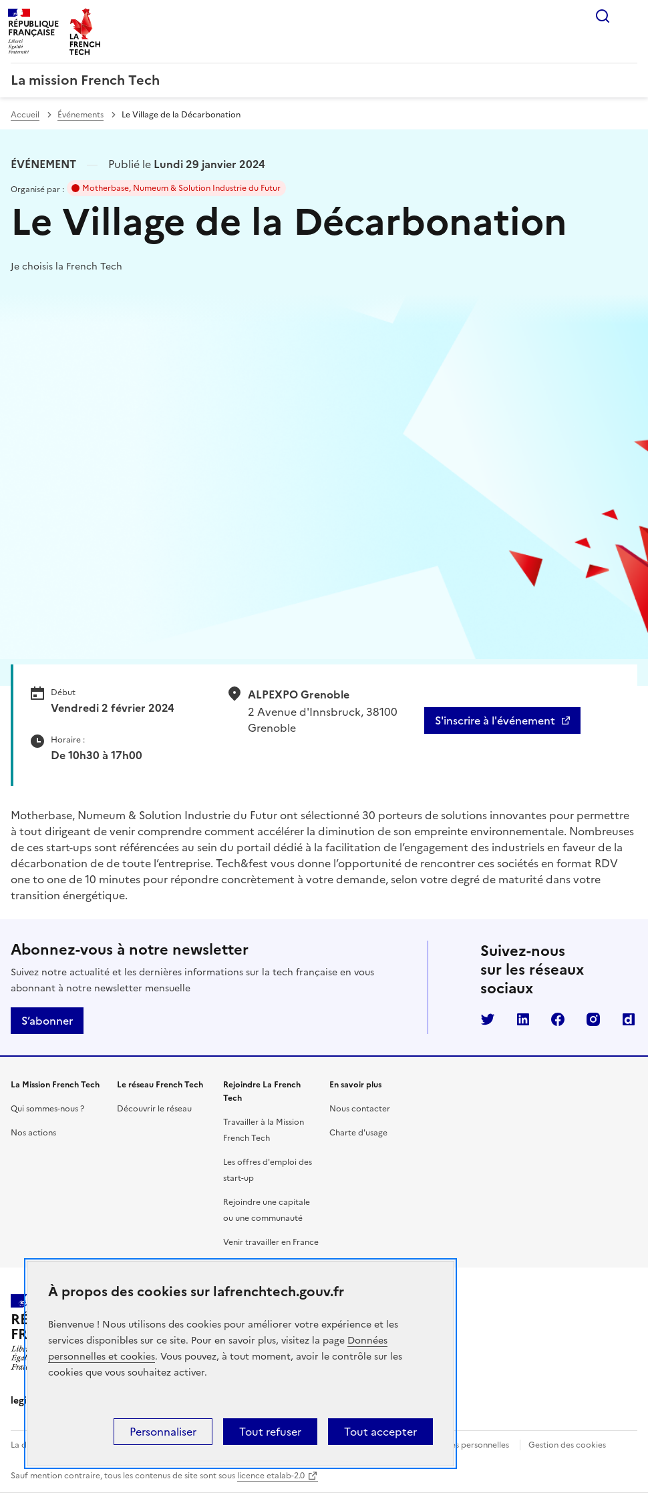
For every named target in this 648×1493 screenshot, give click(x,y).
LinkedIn (523, 1019)
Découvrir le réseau (154, 1109)
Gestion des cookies (567, 1445)
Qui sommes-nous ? (47, 1109)
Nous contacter (359, 1109)
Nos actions (33, 1133)
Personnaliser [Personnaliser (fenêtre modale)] (163, 1432)
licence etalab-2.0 (271, 1476)
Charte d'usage (358, 1133)
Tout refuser (270, 1432)
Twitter (487, 1019)
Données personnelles (467, 1445)
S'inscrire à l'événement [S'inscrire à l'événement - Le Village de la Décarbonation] (495, 720)
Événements (80, 115)
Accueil (25, 115)
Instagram (593, 1019)
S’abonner (47, 1021)
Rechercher (602, 16)
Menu (629, 16)
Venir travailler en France (271, 1242)
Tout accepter (380, 1432)
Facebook (557, 1019)
